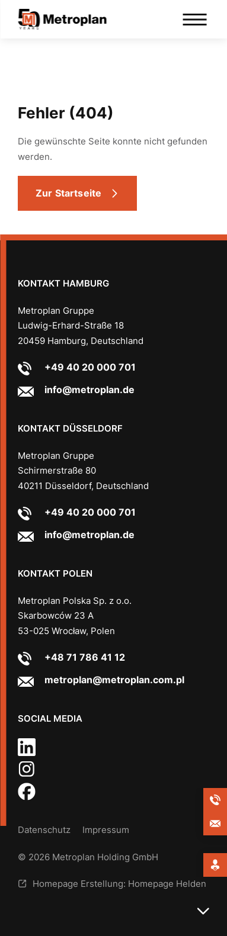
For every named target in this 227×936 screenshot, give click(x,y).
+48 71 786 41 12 (84, 657)
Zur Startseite (68, 193)
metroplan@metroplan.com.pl (114, 680)
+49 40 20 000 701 (90, 367)
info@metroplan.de (89, 389)
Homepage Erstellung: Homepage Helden (119, 883)
